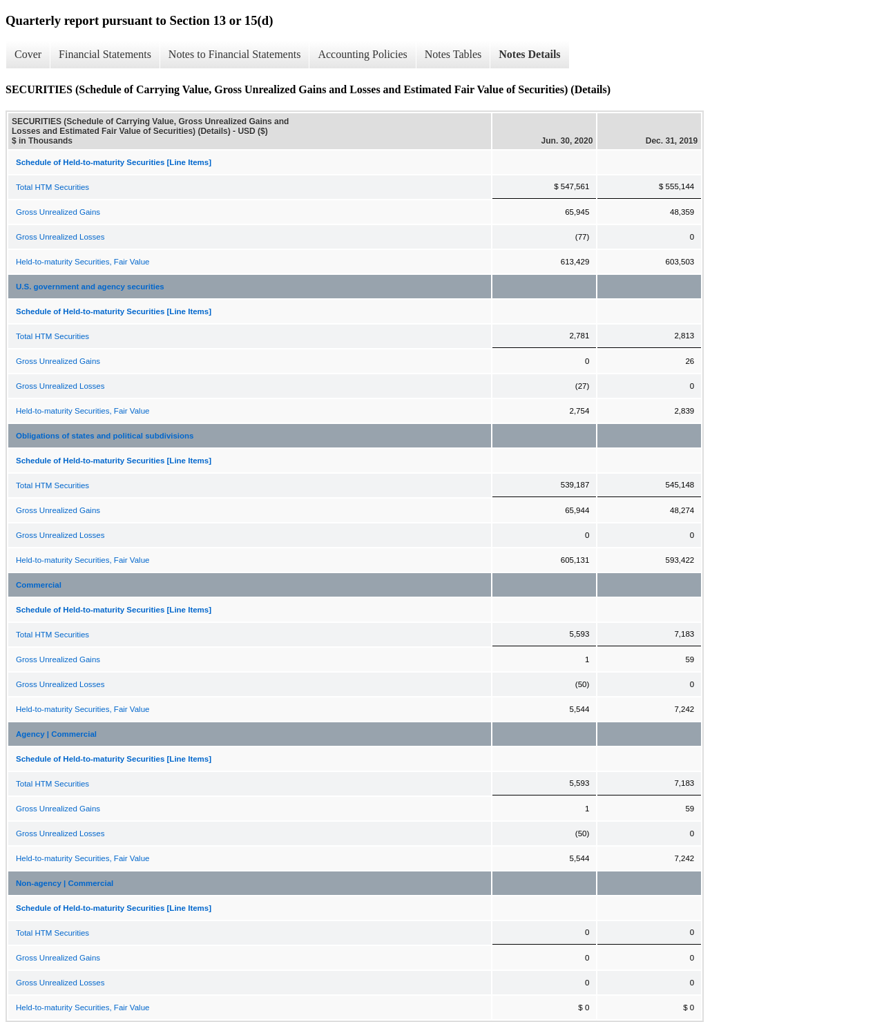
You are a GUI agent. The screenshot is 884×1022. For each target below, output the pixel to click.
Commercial (38, 585)
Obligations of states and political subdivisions (105, 436)
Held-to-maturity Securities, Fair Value (82, 262)
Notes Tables (453, 54)
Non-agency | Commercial (64, 883)
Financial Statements (105, 54)
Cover (28, 54)
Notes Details (529, 54)
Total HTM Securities (52, 187)
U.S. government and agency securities (90, 286)
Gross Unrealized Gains (58, 212)
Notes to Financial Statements (235, 54)
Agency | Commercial (56, 734)
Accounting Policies (362, 54)
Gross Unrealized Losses (60, 237)
